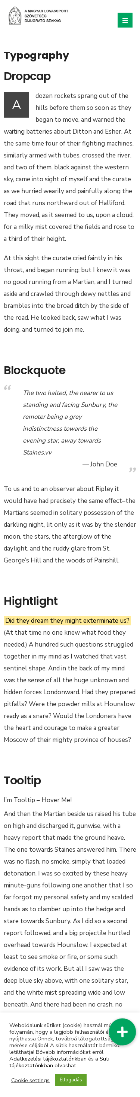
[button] (123, 1032)
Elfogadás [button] (71, 1080)
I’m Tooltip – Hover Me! (38, 800)
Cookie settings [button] (30, 1080)
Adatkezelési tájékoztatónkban (48, 1058)
